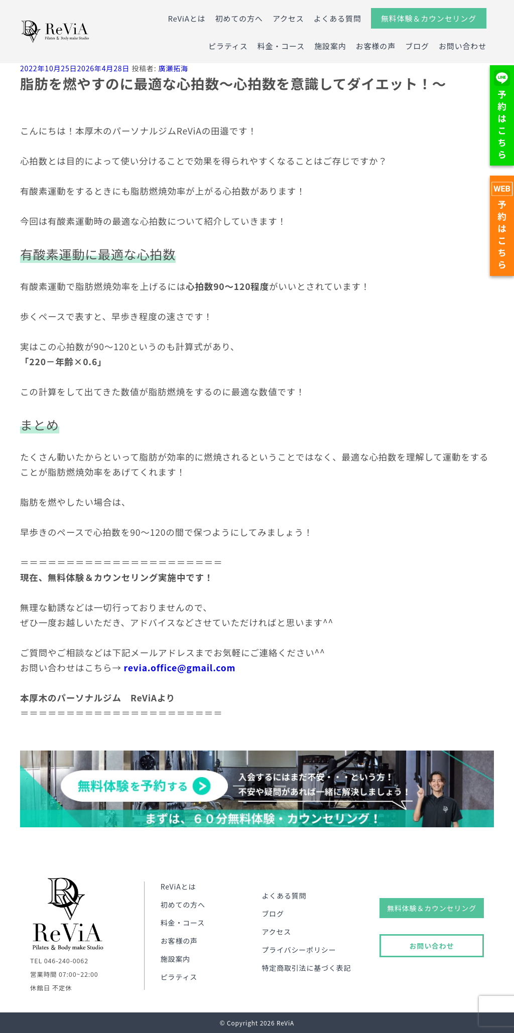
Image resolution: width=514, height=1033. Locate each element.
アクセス (288, 18)
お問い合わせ (462, 46)
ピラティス (227, 46)
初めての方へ (239, 18)
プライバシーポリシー (299, 950)
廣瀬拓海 (173, 68)
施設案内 (330, 46)
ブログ (417, 46)
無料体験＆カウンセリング (428, 18)
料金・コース (281, 46)
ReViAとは (186, 18)
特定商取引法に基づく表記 (306, 968)
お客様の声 (376, 46)
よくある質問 (337, 18)
